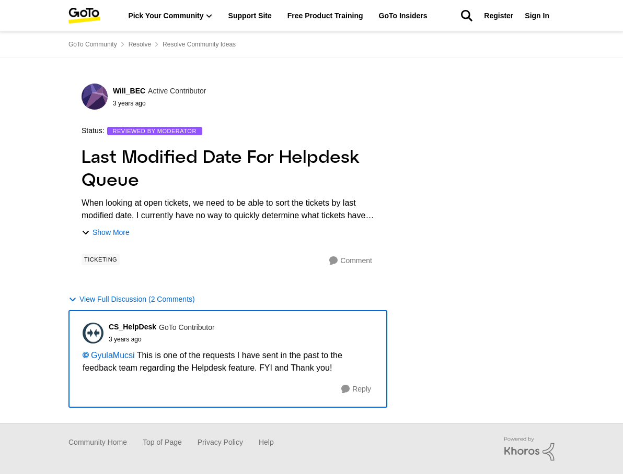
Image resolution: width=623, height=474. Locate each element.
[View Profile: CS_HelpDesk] (93, 333)
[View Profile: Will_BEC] (95, 97)
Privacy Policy (220, 442)
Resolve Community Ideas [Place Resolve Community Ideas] (199, 44)
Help (266, 442)
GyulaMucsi (113, 355)
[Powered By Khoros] (529, 449)
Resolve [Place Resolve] (140, 44)
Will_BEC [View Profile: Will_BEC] (129, 91)
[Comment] (350, 261)
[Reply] (356, 389)
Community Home (97, 442)
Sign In (537, 15)
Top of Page (162, 442)
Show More (106, 232)
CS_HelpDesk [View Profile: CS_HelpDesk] (132, 327)
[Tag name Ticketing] (101, 259)
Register (498, 15)
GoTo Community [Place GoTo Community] (92, 44)
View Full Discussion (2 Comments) (131, 299)
